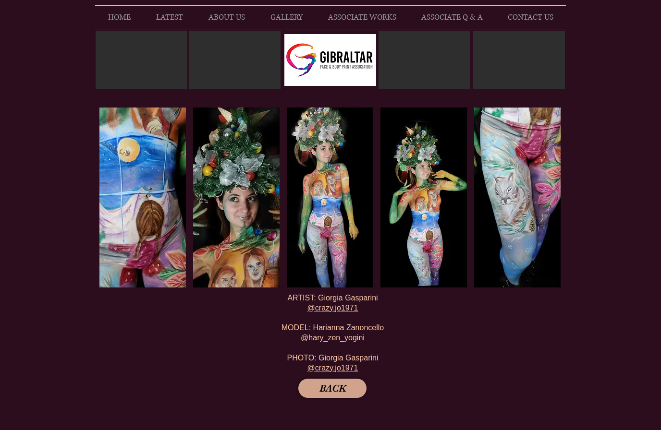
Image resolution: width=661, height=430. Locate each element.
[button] (142, 197)
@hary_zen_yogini (333, 338)
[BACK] (332, 388)
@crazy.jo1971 (332, 308)
